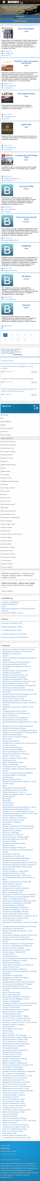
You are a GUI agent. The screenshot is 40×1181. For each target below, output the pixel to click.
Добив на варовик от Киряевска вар (14, 1063)
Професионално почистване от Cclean (15, 1088)
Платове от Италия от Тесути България (15, 937)
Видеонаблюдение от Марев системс (15, 683)
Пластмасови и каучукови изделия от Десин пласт (19, 935)
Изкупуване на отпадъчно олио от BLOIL (16, 1082)
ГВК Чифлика (26, 276)
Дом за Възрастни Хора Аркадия (13, 1074)
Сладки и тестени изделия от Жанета (15, 1125)
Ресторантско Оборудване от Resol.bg (15, 912)
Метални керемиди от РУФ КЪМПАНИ (15, 637)
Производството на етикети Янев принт (16, 713)
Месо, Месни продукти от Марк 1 (13, 1099)
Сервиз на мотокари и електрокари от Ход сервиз (19, 730)
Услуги (4, 606)
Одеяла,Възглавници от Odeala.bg (14, 677)
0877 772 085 (7, 114)
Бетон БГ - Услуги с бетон (11, 756)
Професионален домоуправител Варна (15, 809)
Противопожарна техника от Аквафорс (15, 1010)
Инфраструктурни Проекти (8, 464)
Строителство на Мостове (8, 554)
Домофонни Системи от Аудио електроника (17, 726)
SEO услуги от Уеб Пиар (10, 833)
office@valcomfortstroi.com (11, 178)
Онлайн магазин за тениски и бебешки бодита (18, 897)
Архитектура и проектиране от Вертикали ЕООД (19, 901)
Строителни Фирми (6, 544)
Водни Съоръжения (6, 421)
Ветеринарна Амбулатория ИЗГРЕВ (14, 664)
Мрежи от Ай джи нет (9, 715)
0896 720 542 (7, 176)
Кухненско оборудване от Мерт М (14, 752)
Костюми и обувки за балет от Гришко (15, 1016)
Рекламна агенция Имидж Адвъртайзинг (16, 858)
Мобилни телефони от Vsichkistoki (14, 818)
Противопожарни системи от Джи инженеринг (18, 982)
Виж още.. (34, 372)
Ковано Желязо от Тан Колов (12, 884)
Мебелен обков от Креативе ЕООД (14, 1135)
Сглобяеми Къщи (5, 531)
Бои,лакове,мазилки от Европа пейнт (15, 1039)
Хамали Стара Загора (9, 1123)
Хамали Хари (6, 824)
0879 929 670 (7, 207)
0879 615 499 (7, 268)
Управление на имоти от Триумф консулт (16, 1086)
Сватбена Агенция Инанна (11, 963)
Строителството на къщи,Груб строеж (26, 218)
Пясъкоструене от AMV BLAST (12, 835)
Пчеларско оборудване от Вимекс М (15, 907)
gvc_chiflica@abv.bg (9, 299)
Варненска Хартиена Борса (11, 779)
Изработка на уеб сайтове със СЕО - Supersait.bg (19, 1120)
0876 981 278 (7, 238)
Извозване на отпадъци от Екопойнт (14, 961)
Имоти (4, 786)
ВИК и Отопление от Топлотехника (14, 1084)
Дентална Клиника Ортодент (12, 747)
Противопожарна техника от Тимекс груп (16, 875)
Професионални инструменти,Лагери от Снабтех (19, 807)
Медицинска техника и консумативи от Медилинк (19, 1003)
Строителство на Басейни (8, 547)
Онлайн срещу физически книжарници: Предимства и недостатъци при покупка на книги (19, 390)
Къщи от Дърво (5, 474)
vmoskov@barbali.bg (9, 147)
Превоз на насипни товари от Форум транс (17, 1037)
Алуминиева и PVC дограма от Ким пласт (16, 1020)
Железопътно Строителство (8, 445)
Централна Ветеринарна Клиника (14, 728)
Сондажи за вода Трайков (11, 1001)
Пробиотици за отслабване (11, 831)
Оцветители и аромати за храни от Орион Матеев (19, 1022)
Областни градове (20, 21)
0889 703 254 (7, 326)
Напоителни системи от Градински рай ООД (17, 1091)
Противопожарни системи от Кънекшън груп (17, 828)
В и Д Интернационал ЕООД (11, 630)
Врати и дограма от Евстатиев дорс (14, 1035)
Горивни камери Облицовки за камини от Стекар (19, 781)
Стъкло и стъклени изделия (8, 557)
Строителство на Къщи (7, 550)
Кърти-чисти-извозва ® (10, 1114)
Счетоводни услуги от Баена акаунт (14, 767)
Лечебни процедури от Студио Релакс (15, 871)
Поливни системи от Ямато (11, 1054)
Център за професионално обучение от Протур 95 (19, 958)
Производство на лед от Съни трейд (14, 790)
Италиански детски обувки (11, 673)
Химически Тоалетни (6, 567)
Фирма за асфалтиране (10, 764)
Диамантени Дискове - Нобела (12, 627)
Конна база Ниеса (8, 1027)
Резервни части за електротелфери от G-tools (18, 811)
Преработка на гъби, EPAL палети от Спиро (17, 1076)
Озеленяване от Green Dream (12, 1029)
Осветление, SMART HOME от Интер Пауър (17, 867)
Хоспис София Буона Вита (11, 995)
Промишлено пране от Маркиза (13, 1024)
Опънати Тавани (5, 491)
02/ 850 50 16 (7, 51)
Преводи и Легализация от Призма (14, 1059)
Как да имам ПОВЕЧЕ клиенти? (12, 613)
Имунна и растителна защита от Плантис (16, 950)
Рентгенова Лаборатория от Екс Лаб (14, 839)
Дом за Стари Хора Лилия (11, 993)
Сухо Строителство (6, 560)
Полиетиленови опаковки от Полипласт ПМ (17, 1065)
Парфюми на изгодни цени (11, 654)
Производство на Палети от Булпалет (15, 860)
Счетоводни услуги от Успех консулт (15, 1078)
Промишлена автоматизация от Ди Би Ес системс (19, 681)
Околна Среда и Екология (8, 488)
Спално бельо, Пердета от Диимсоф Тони (16, 1110)
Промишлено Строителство (8, 511)
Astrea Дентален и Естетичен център (15, 720)
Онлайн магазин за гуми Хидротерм (15, 718)
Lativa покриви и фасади (26, 93)
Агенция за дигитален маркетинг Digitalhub (17, 773)
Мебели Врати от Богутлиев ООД (13, 788)
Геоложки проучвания (7, 428)
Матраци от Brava (8, 954)
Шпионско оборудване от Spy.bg (13, 1103)
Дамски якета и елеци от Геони (13, 698)
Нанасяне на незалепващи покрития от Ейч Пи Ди (19, 862)
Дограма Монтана (8, 796)
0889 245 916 (7, 145)
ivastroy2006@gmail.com (10, 240)
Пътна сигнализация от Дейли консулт (15, 914)
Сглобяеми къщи (8, 784)
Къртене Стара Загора (9, 1116)
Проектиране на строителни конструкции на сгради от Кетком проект (17, 966)
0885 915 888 (7, 297)
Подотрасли (20, 16)
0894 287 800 (7, 84)
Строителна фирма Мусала (11, 886)
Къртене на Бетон (5, 471)
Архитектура (4, 415)
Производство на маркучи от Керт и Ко (15, 1127)
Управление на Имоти (7, 564)
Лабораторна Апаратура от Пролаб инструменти (19, 865)
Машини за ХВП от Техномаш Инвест (15, 671)
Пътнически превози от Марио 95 (14, 848)
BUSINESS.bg (5, 1148)
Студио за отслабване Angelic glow (14, 899)
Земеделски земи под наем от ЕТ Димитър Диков (19, 732)
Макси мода (6, 801)
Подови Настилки (6, 497)
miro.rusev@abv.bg (8, 209)
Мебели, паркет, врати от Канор (13, 820)
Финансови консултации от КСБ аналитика (17, 651)
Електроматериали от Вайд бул (13, 905)
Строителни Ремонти (6, 540)
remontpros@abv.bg (9, 86)
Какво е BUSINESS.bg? (9, 604)
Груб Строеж (4, 431)
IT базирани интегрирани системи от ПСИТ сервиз (19, 813)
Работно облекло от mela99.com (13, 1046)
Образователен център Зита (12, 1052)
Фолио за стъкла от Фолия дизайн (14, 1105)
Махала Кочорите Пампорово (12, 816)
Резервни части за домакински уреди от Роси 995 (19, 694)
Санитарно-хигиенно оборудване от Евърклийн (18, 1071)
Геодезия (3, 425)
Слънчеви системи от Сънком (12, 1108)
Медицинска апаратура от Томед (13, 873)
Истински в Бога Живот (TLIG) (12, 623)
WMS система (7, 739)
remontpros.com (7, 88)
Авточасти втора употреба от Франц (14, 737)
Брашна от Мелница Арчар (11, 1061)
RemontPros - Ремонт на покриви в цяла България (26, 62)
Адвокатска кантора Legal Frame (13, 1080)
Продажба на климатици (10, 741)
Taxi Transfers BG (8, 803)
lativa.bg (5, 119)
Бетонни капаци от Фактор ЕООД (13, 952)
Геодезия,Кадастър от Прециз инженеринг (17, 1005)
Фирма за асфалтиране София (12, 762)
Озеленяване (4, 484)
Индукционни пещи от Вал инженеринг (16, 754)
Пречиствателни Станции (8, 504)
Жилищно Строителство (7, 448)
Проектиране (4, 507)
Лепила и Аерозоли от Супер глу (13, 792)
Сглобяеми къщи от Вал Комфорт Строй (26, 156)
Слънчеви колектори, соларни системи (11, 534)
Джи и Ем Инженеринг (26, 28)
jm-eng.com (6, 55)
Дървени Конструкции (7, 438)
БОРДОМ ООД (26, 246)
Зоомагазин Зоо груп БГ (10, 1097)
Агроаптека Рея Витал (9, 956)
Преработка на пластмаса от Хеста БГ (15, 909)
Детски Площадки (6, 435)
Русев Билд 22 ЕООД (26, 186)
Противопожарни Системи (8, 514)
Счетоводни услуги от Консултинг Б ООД (16, 1137)
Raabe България (7, 777)
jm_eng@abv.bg (7, 53)
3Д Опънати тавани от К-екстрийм (14, 775)
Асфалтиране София (9, 1133)
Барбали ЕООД (26, 124)
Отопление (4, 494)
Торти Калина (7, 933)
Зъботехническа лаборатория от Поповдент (17, 984)
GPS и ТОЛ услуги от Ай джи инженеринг (16, 1018)
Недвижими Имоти (6, 478)
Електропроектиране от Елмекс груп (15, 986)
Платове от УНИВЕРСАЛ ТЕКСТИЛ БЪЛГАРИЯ (18, 826)
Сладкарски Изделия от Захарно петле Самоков (19, 926)
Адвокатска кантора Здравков (12, 750)
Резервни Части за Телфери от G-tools (15, 999)
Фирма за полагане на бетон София (14, 758)
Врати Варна (6, 799)
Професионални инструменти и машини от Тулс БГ (20, 916)
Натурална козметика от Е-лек (12, 1093)
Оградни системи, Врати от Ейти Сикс (15, 675)
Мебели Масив (7, 1031)
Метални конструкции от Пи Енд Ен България (18, 943)
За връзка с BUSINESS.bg (10, 602)
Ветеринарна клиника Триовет (12, 1069)
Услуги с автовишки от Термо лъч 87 (14, 1042)
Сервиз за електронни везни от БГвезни (16, 662)
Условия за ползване (8, 1154)
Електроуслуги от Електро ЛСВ (13, 856)
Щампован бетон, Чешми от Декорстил (16, 888)
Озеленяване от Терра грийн (12, 975)
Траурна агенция (8, 845)
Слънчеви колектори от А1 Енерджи (14, 634)
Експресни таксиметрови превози (14, 843)
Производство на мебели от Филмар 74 (16, 1044)
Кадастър (3, 468)
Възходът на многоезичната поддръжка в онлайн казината (17, 367)
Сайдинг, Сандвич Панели (8, 524)
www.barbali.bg (7, 150)
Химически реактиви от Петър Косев (15, 1050)
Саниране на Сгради (6, 527)
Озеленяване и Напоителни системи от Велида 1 (19, 894)
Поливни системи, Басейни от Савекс (15, 679)
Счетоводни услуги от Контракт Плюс (15, 918)
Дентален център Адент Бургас (13, 890)
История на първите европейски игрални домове (17, 378)
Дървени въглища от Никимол (12, 1012)
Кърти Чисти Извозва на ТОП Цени (14, 1118)
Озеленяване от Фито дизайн (12, 1067)
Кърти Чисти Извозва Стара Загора (14, 1129)
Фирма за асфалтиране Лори (12, 892)
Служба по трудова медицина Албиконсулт (17, 946)
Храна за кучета (7, 805)
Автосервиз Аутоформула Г (11, 1056)
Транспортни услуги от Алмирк (13, 948)
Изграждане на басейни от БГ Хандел (15, 978)
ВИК (2, 418)
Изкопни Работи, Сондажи (8, 451)
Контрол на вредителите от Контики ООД (16, 882)
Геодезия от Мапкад (9, 841)
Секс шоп (5, 656)
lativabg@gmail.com (9, 117)
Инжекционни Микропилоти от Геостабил (16, 903)
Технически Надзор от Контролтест (14, 696)
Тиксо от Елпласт (8, 1033)
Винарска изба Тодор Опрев (12, 735)
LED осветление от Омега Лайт (13, 1101)
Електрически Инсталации (8, 441)
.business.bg (6, 211)
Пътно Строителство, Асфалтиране (10, 517)
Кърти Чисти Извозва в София (12, 1131)
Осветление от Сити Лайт (11, 854)
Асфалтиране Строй (9, 760)
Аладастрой (26, 305)
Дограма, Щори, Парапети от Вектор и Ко (16, 700)
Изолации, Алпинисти (7, 455)
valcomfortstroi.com (8, 181)
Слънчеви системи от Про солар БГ (14, 711)
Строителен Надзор (6, 537)
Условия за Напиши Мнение (10, 1160)
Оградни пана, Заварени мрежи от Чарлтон (17, 794)
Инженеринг (4, 461)
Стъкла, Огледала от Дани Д (12, 920)
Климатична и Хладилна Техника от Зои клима (18, 649)
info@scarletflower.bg (9, 270)
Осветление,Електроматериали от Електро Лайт (19, 686)
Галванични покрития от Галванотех (14, 969)
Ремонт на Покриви (6, 521)
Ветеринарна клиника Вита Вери (13, 688)
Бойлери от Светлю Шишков (12, 980)
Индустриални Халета (7, 458)
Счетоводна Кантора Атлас (11, 1014)
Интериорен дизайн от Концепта (13, 1095)
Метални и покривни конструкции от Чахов (17, 931)
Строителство (6, 406)
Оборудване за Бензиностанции (9, 481)
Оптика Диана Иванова (10, 1048)
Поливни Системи (6, 501)
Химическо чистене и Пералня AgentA (15, 837)
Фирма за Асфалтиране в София (13, 1112)
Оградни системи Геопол (11, 1007)
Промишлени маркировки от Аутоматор (16, 997)
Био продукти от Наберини (11, 822)
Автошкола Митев (8, 869)
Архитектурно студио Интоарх (12, 929)
